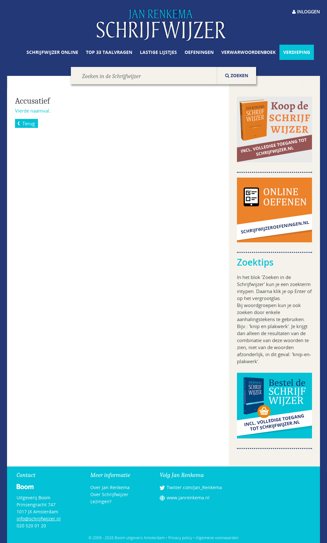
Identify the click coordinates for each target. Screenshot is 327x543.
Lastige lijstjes (158, 52)
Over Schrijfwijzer (109, 494)
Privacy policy (180, 537)
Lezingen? (100, 501)
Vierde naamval (32, 110)
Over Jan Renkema (110, 487)
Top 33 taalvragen (109, 52)
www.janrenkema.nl (188, 498)
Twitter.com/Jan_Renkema (194, 487)
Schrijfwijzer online (52, 52)
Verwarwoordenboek (248, 52)
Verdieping (296, 52)
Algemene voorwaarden (217, 537)
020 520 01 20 (31, 526)
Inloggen (306, 12)
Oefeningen (199, 52)
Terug (28, 123)
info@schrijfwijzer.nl (39, 519)
